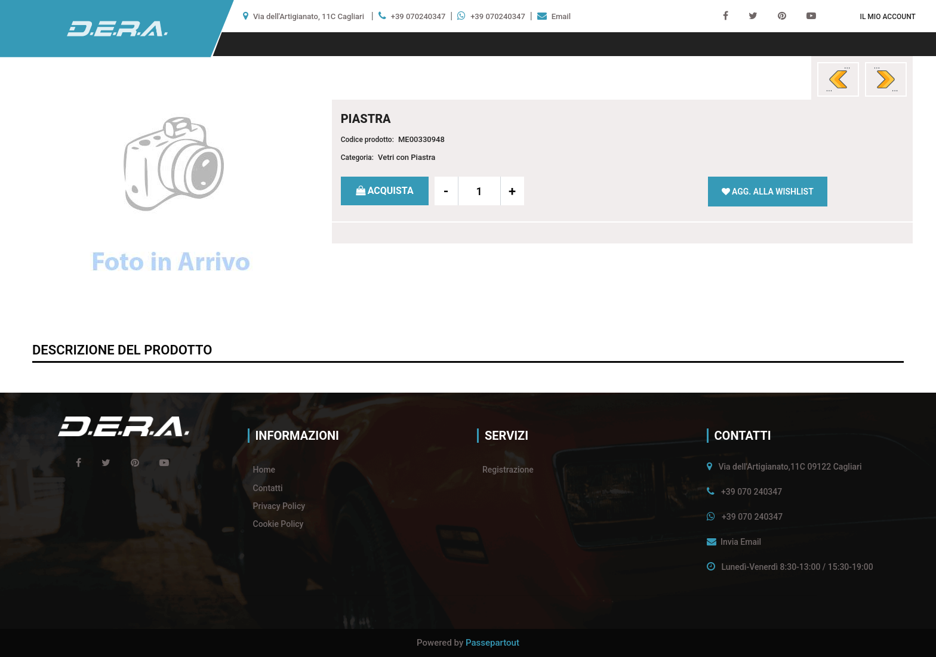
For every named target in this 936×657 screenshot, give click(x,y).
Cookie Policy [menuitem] (278, 524)
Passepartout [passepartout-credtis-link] (492, 642)
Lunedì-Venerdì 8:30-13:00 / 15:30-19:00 (797, 567)
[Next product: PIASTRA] (886, 79)
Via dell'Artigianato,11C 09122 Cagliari (789, 466)
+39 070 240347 (751, 491)
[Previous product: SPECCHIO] (838, 79)
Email (561, 16)
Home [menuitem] (264, 469)
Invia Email (741, 542)
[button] (171, 198)
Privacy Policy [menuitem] (279, 506)
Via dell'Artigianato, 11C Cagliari (308, 16)
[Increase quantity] (512, 191)
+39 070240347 (418, 16)
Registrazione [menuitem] (508, 469)
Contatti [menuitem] (268, 488)
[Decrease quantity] (446, 191)
